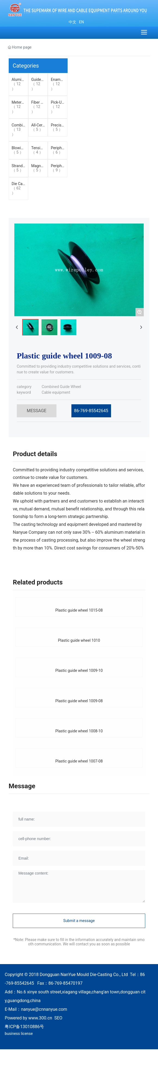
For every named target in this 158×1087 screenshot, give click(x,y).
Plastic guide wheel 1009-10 (79, 670)
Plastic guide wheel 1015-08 (79, 610)
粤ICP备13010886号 (24, 1026)
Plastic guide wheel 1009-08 (79, 701)
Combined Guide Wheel (61, 386)
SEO (58, 1018)
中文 (72, 22)
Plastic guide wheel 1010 (79, 640)
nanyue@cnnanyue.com (44, 1009)
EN (81, 22)
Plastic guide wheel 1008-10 (79, 731)
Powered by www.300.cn (28, 1018)
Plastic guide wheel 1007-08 (79, 761)
